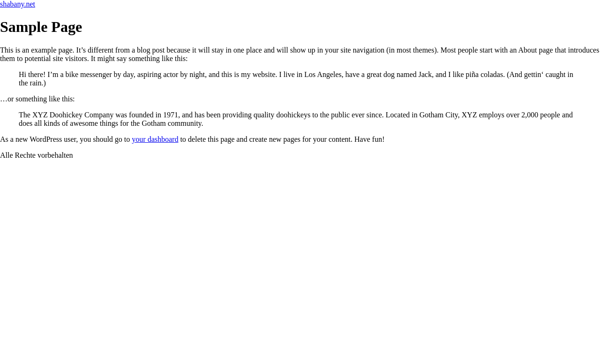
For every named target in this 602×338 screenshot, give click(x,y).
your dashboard (155, 139)
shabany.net (17, 4)
